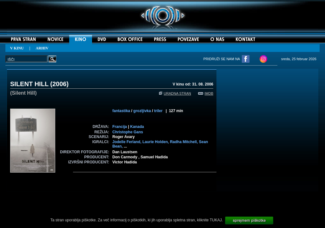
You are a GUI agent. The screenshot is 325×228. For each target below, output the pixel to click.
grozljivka (142, 111)
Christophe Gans (127, 132)
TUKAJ (216, 220)
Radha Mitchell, (184, 142)
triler (158, 111)
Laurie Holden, (156, 142)
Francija (119, 126)
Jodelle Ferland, (127, 142)
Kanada (137, 126)
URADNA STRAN (175, 93)
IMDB (206, 93)
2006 (59, 83)
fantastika (121, 111)
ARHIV (42, 48)
